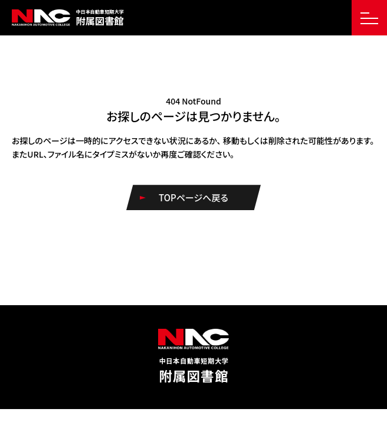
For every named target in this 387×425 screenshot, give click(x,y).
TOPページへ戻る (193, 197)
